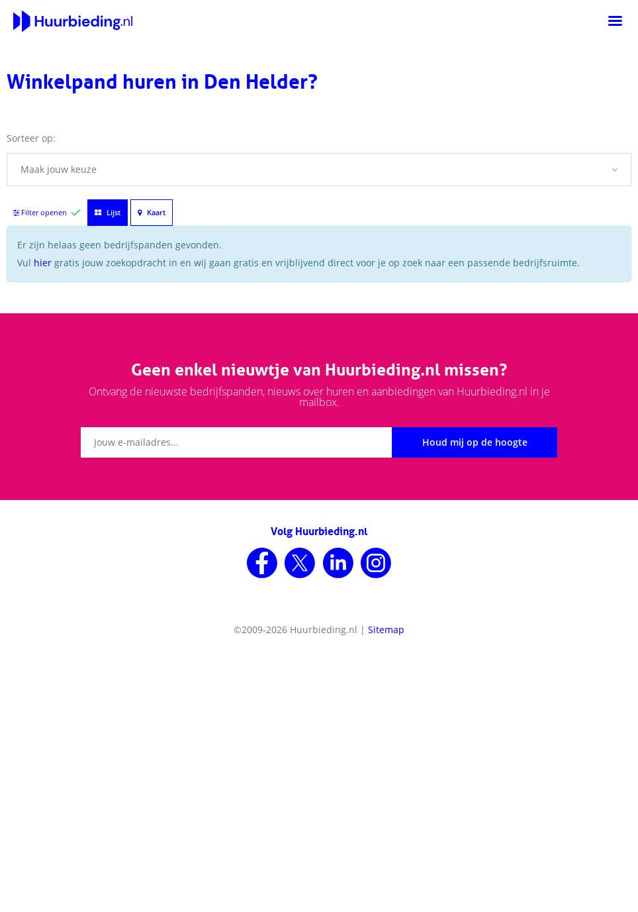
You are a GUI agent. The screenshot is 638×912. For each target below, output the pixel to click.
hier (43, 262)
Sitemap (386, 629)
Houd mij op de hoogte (474, 442)
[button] (319, 169)
